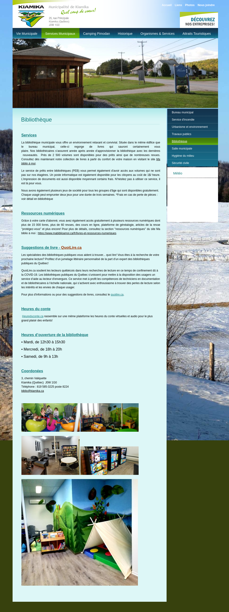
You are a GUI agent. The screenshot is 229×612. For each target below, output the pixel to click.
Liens (178, 5)
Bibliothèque (179, 141)
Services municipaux (60, 33)
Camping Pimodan (96, 33)
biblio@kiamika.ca (32, 391)
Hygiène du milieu (183, 155)
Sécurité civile (180, 163)
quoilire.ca (117, 294)
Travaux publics (181, 134)
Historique (125, 33)
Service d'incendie (183, 119)
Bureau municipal (183, 112)
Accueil (167, 5)
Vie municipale (27, 33)
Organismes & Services (157, 33)
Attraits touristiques (196, 33)
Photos (190, 5)
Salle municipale (182, 148)
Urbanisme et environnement (190, 127)
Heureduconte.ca (32, 316)
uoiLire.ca (73, 248)
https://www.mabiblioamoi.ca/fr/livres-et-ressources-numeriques (77, 233)
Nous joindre (206, 5)
